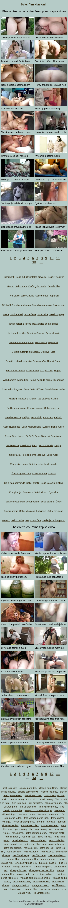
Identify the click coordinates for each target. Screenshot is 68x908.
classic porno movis (28, 791)
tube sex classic (47, 862)
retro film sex (28, 836)
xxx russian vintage (49, 889)
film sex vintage (53, 803)
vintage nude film (25, 874)
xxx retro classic (12, 889)
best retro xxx (10, 788)
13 (34, 262)
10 (51, 258)
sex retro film (12, 859)
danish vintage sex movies (24, 799)
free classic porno (48, 806)
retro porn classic (13, 844)
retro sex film (30, 848)
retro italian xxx (20, 840)
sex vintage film (30, 859)
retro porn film (32, 844)
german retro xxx (46, 821)
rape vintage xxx (43, 829)
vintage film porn (42, 866)
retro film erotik (56, 833)
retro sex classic (12, 848)
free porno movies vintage (38, 810)
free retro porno (27, 814)
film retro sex (19, 803)
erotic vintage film (49, 799)
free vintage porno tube (36, 818)
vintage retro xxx (21, 881)
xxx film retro (58, 885)
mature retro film (29, 825)
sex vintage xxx (49, 859)
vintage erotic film (22, 866)
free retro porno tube (48, 814)
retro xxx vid (47, 851)
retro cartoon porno (36, 833)
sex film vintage (21, 855)
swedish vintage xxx (25, 862)
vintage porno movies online (35, 877)
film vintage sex (28, 806)
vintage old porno (46, 874)
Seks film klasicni (33, 4)
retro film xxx (45, 836)
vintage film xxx (18, 870)
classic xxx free (49, 791)
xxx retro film (30, 889)
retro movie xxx (38, 840)
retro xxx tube (31, 851)
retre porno (17, 833)
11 (58, 258)
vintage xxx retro (40, 885)
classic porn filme (48, 788)
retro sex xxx (46, 848)
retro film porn (12, 836)
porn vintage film (24, 829)
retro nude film (56, 840)
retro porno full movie (54, 844)
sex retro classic (56, 855)
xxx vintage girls (41, 892)
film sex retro (35, 803)
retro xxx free (14, 851)
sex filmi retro (38, 855)
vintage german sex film (41, 870)
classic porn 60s (28, 788)
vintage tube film (20, 885)
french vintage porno (23, 821)
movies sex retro (49, 825)
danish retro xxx (33, 795)
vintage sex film (41, 881)
